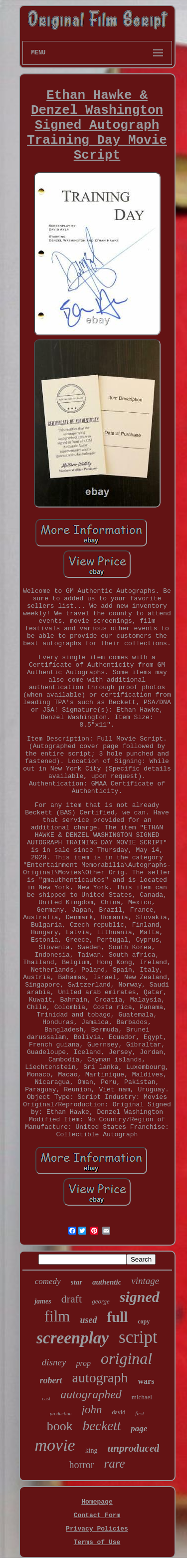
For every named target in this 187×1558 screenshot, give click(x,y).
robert (51, 1380)
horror (81, 1464)
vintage (145, 1281)
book (60, 1426)
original (126, 1358)
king (91, 1450)
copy (144, 1321)
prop (83, 1363)
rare (114, 1463)
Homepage (96, 1502)
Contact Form (97, 1515)
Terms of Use (97, 1542)
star (76, 1282)
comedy (48, 1281)
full (117, 1317)
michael (142, 1397)
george (101, 1301)
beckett (102, 1425)
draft (71, 1299)
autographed (91, 1394)
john (92, 1409)
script (138, 1337)
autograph (100, 1377)
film (57, 1316)
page (139, 1428)
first (139, 1413)
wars (146, 1381)
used (88, 1320)
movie (55, 1445)
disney (54, 1362)
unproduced (134, 1448)
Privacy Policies (97, 1529)
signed (140, 1297)
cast (46, 1398)
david (119, 1412)
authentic (106, 1282)
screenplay (72, 1338)
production (61, 1413)
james (42, 1301)
